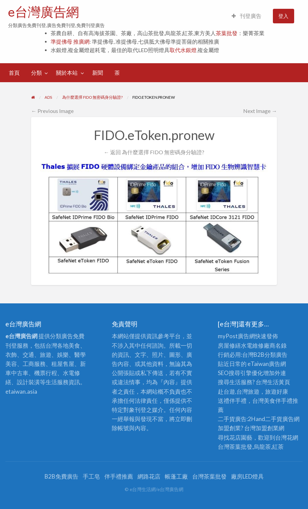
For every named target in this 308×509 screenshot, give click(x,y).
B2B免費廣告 (61, 476)
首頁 (14, 73)
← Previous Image (52, 111)
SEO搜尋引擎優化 (240, 372)
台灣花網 (286, 437)
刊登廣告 (246, 16)
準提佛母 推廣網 (70, 42)
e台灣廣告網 (43, 12)
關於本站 (67, 73)
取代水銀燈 (183, 50)
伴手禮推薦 (118, 476)
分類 (36, 73)
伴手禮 (283, 400)
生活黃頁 (278, 382)
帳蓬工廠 (176, 476)
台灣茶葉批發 (235, 446)
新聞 (97, 73)
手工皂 (91, 476)
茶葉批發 (226, 33)
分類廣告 (275, 354)
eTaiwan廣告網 (267, 363)
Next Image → (260, 111)
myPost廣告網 (236, 336)
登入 (283, 16)
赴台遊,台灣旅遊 (238, 391)
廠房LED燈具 (247, 476)
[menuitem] (246, 16)
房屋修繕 (229, 345)
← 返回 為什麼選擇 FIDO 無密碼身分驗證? (154, 152)
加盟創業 (267, 428)
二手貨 (273, 418)
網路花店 (148, 476)
